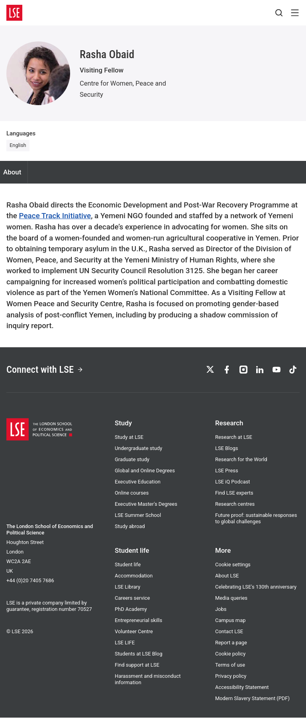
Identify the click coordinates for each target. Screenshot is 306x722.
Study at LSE (129, 441)
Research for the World (241, 464)
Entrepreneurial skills (138, 625)
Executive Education (138, 486)
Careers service (132, 602)
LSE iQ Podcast (232, 486)
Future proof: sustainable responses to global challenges (256, 523)
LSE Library (127, 591)
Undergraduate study (138, 453)
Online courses (132, 497)
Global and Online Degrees (145, 475)
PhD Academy (131, 613)
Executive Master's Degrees (146, 508)
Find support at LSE (137, 669)
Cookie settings (233, 569)
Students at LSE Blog (138, 658)
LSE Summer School (138, 519)
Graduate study (132, 464)
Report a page (231, 647)
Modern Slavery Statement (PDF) (252, 703)
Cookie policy (230, 658)
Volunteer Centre (134, 636)
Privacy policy (230, 680)
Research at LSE (233, 441)
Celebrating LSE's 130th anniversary (255, 591)
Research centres (235, 508)
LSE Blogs (226, 453)
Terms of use (230, 669)
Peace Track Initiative (55, 215)
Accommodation (134, 580)
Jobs (220, 613)
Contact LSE (229, 636)
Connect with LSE (49, 371)
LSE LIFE (125, 647)
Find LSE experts (234, 497)
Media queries (231, 602)
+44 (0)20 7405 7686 (30, 585)
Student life (128, 569)
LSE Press (226, 475)
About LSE (227, 580)
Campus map (230, 625)
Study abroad (130, 531)
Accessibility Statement (242, 692)
